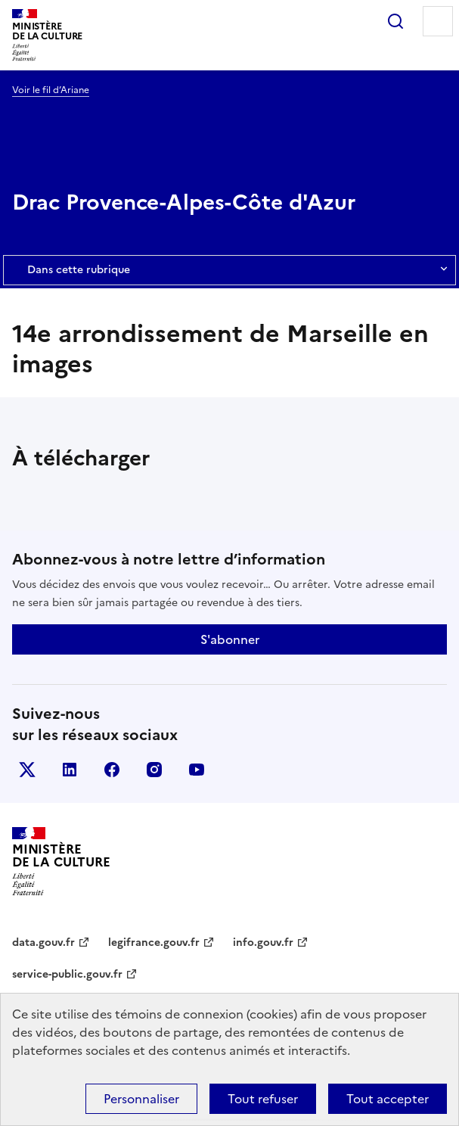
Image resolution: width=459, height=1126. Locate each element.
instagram (154, 769)
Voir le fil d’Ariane (50, 90)
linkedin (69, 769)
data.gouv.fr (43, 942)
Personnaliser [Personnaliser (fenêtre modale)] (141, 1099)
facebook (112, 769)
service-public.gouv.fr (67, 974)
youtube (196, 769)
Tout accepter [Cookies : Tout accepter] (387, 1099)
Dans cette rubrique (229, 270)
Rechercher (395, 21)
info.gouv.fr (263, 942)
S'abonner (229, 639)
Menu (438, 21)
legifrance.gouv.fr (154, 942)
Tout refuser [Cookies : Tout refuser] (263, 1099)
